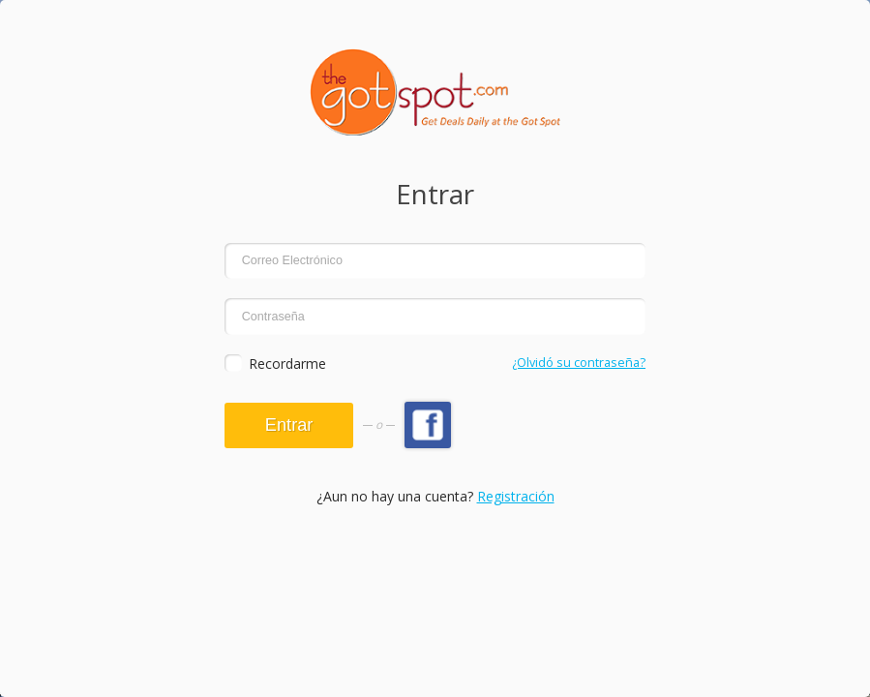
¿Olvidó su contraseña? (578, 362)
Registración (516, 496)
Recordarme (287, 363)
